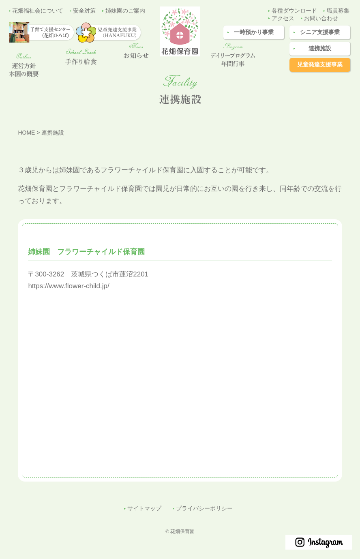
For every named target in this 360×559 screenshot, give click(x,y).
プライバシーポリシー (204, 508)
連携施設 (320, 48)
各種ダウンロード (294, 11)
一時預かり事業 (254, 32)
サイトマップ (144, 508)
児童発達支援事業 (320, 65)
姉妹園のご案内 (125, 11)
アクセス (283, 18)
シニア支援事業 (320, 32)
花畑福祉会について (37, 11)
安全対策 (84, 11)
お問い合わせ (321, 18)
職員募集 (338, 11)
